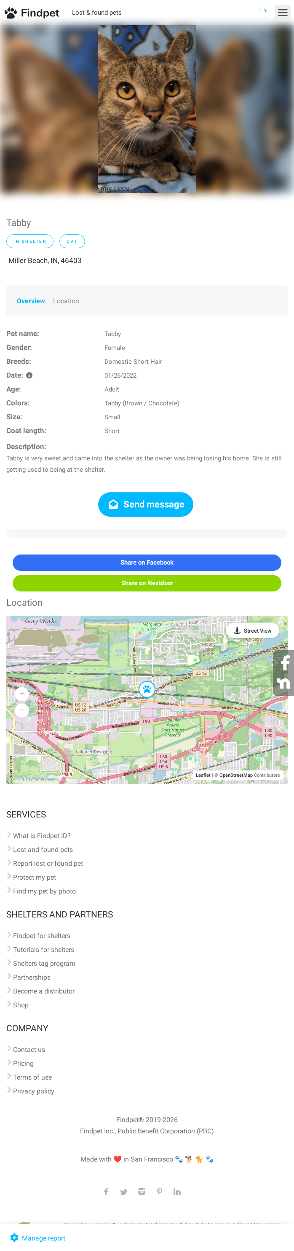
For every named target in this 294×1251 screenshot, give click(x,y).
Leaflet (203, 775)
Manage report (36, 1238)
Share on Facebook (147, 562)
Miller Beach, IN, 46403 (45, 260)
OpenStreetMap (236, 775)
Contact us (29, 1050)
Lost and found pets (43, 850)
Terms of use (32, 1077)
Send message (146, 504)
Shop (21, 1005)
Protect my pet (34, 877)
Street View (258, 631)
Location (66, 301)
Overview (31, 301)
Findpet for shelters (41, 936)
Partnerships (32, 977)
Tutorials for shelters (43, 950)
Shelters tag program (44, 963)
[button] (141, 681)
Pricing (23, 1063)
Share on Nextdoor (147, 583)
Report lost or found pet (48, 863)
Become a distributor (44, 991)
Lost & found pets (97, 12)
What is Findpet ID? (42, 836)
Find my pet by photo (44, 891)
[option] (147, 109)
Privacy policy (33, 1091)
